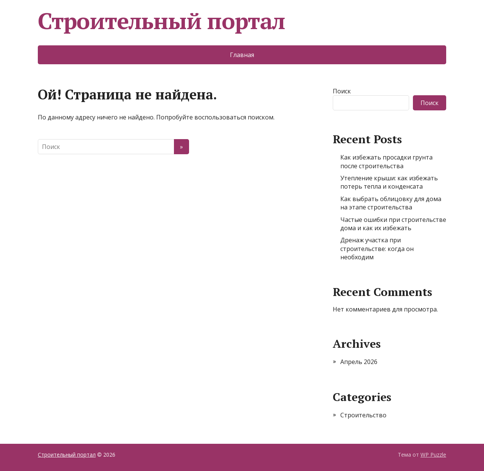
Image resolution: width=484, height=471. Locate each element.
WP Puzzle (433, 454)
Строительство (363, 415)
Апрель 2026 (358, 362)
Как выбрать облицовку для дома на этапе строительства (390, 203)
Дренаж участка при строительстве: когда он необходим (377, 248)
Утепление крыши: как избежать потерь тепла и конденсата (389, 182)
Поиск (342, 91)
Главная (242, 55)
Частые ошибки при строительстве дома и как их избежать (393, 223)
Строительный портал (161, 20)
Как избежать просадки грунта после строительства (386, 161)
